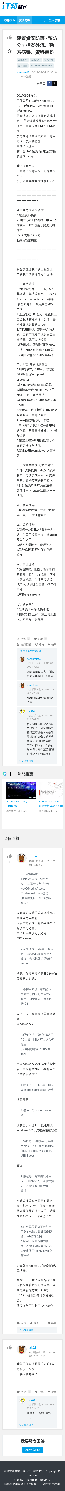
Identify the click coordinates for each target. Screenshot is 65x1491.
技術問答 (24, 20)
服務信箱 (45, 1479)
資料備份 (22, 65)
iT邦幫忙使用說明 (49, 1483)
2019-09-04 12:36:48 (44, 72)
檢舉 (52, 644)
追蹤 (39, 644)
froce (33, 856)
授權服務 (32, 1479)
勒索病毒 (49, 59)
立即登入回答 (33, 1449)
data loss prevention (41, 65)
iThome (32, 1475)
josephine (32, 685)
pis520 (31, 711)
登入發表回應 (26, 1329)
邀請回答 (24, 644)
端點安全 (35, 59)
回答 (23, 638)
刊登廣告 (19, 1479)
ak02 (32, 1347)
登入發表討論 (26, 761)
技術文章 (9, 20)
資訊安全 (22, 59)
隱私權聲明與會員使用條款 (20, 1483)
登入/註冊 (55, 20)
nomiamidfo (24, 72)
